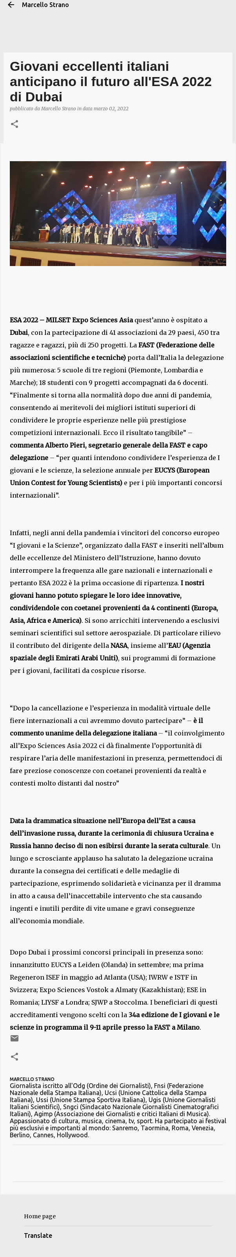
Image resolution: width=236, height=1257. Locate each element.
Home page (40, 1216)
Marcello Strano (45, 4)
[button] (14, 124)
